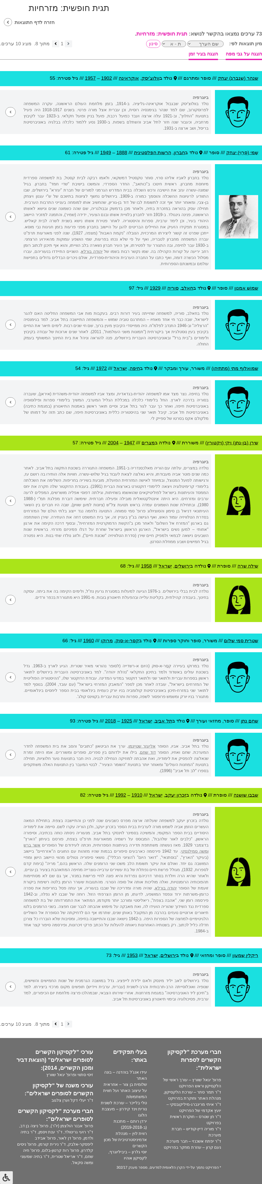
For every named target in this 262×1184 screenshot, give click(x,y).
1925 (126, 721)
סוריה (173, 288)
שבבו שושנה (246, 795)
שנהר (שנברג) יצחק (238, 78)
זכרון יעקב (175, 795)
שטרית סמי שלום (241, 640)
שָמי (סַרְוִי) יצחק (242, 152)
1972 (101, 368)
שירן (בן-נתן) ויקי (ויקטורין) (231, 442)
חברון (179, 152)
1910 (137, 795)
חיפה (135, 368)
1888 (121, 152)
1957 (90, 78)
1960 (88, 640)
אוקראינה (129, 78)
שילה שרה (247, 566)
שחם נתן (249, 721)
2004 (113, 442)
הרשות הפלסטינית (152, 152)
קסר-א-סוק (127, 640)
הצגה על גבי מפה (244, 54)
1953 (132, 955)
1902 (106, 78)
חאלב (187, 288)
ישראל (120, 368)
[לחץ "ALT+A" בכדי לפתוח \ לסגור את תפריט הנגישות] (6, 1177)
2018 (110, 721)
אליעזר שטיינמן (142, 746)
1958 (146, 566)
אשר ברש (32, 845)
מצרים (148, 442)
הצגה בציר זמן (203, 54)
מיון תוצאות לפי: (245, 43)
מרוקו (107, 640)
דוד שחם (148, 752)
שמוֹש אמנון (246, 288)
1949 (105, 152)
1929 (155, 288)
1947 (129, 442)
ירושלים (182, 566)
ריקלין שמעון (245, 955)
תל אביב (163, 721)
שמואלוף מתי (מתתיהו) (235, 368)
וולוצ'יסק (150, 78)
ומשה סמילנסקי (195, 851)
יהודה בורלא (92, 251)
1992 (120, 795)
